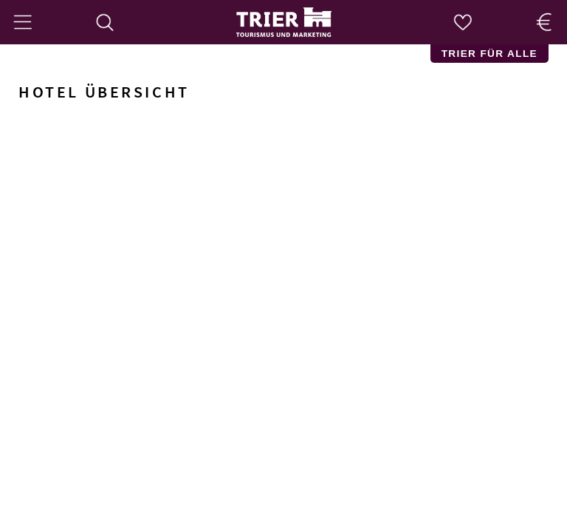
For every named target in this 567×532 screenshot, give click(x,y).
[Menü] (22, 22)
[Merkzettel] (462, 22)
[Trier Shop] (545, 22)
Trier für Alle (489, 53)
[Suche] (105, 22)
